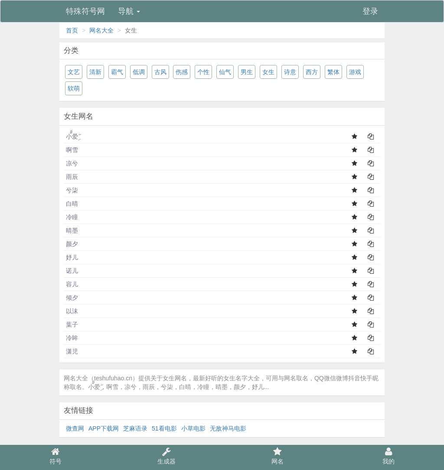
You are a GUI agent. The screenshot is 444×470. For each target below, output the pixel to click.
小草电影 (193, 428)
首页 (72, 30)
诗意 (290, 71)
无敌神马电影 (228, 428)
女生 (268, 71)
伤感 (182, 71)
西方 (312, 71)
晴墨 (72, 230)
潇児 (72, 351)
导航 (129, 11)
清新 (95, 71)
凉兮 (72, 163)
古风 (160, 71)
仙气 (225, 71)
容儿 (72, 284)
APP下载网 (103, 428)
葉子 (72, 324)
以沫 (72, 311)
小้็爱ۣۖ (72, 136)
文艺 (74, 71)
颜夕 (72, 243)
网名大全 (101, 30)
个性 (203, 71)
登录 (370, 11)
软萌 (74, 88)
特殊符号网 (85, 11)
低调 (139, 71)
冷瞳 (72, 217)
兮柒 (72, 190)
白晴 (72, 203)
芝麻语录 (135, 428)
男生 (247, 71)
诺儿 (72, 270)
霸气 (117, 71)
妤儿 (72, 257)
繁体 (333, 71)
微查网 (75, 428)
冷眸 (72, 337)
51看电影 (164, 428)
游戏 (355, 71)
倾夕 (72, 297)
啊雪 (72, 149)
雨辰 (72, 176)
